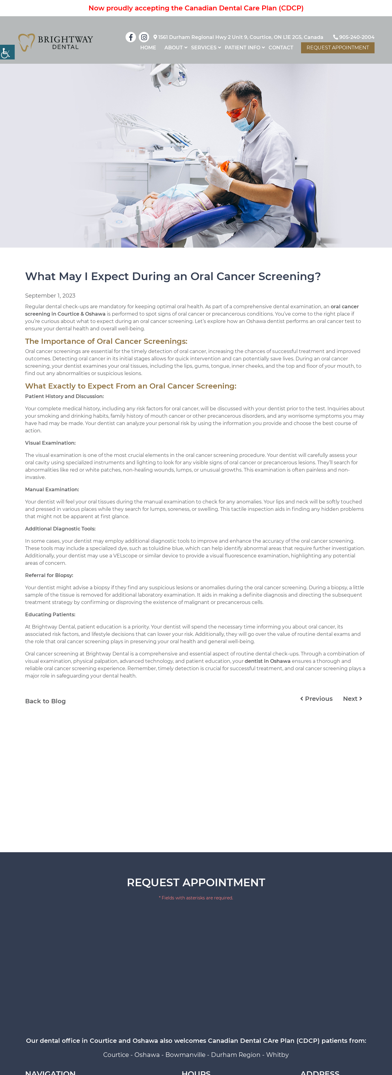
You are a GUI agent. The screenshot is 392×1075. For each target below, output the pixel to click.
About (173, 48)
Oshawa (147, 1055)
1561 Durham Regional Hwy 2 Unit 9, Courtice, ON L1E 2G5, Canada (238, 37)
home (148, 48)
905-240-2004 (354, 37)
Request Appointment (338, 48)
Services (204, 48)
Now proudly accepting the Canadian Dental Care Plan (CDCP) (196, 8)
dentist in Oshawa (268, 661)
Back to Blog (45, 701)
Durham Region (236, 1055)
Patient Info (242, 48)
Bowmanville (185, 1055)
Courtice (116, 1055)
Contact (281, 48)
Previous (316, 698)
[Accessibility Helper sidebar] (7, 52)
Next (352, 698)
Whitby (277, 1055)
